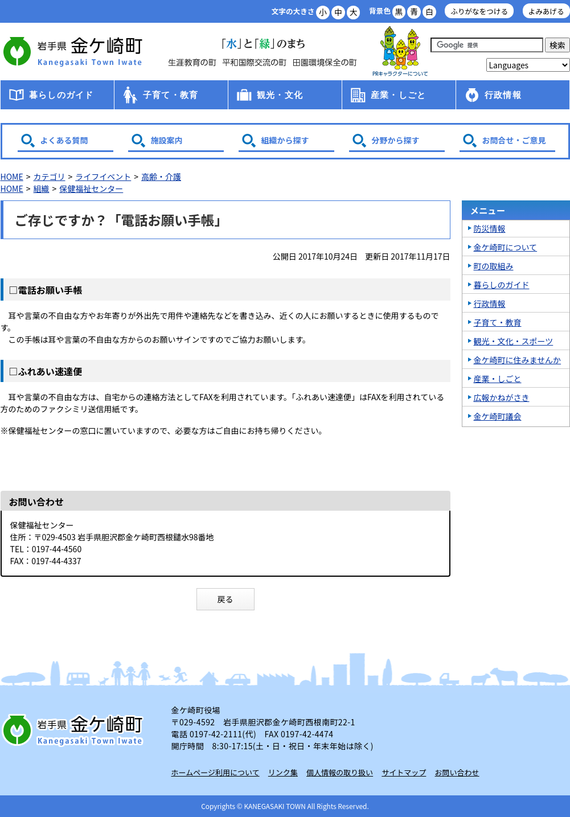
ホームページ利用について (215, 772)
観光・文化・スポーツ (513, 341)
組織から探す (285, 140)
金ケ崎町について (506, 247)
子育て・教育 (170, 95)
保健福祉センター (91, 188)
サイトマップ (404, 772)
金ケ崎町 (75, 51)
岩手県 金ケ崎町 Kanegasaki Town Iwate (75, 730)
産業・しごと (398, 95)
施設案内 (167, 140)
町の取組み (494, 266)
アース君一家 (400, 51)
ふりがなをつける (479, 11)
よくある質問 (64, 140)
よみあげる (546, 11)
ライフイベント (103, 176)
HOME (12, 176)
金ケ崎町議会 (498, 416)
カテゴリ (49, 176)
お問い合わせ (457, 772)
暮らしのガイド (61, 95)
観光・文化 (280, 95)
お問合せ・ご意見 (514, 140)
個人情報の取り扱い (339, 772)
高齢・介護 (161, 176)
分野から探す (396, 140)
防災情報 (490, 228)
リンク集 (283, 772)
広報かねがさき (502, 397)
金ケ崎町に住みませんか (517, 360)
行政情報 (503, 95)
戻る (225, 599)
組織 (41, 188)
